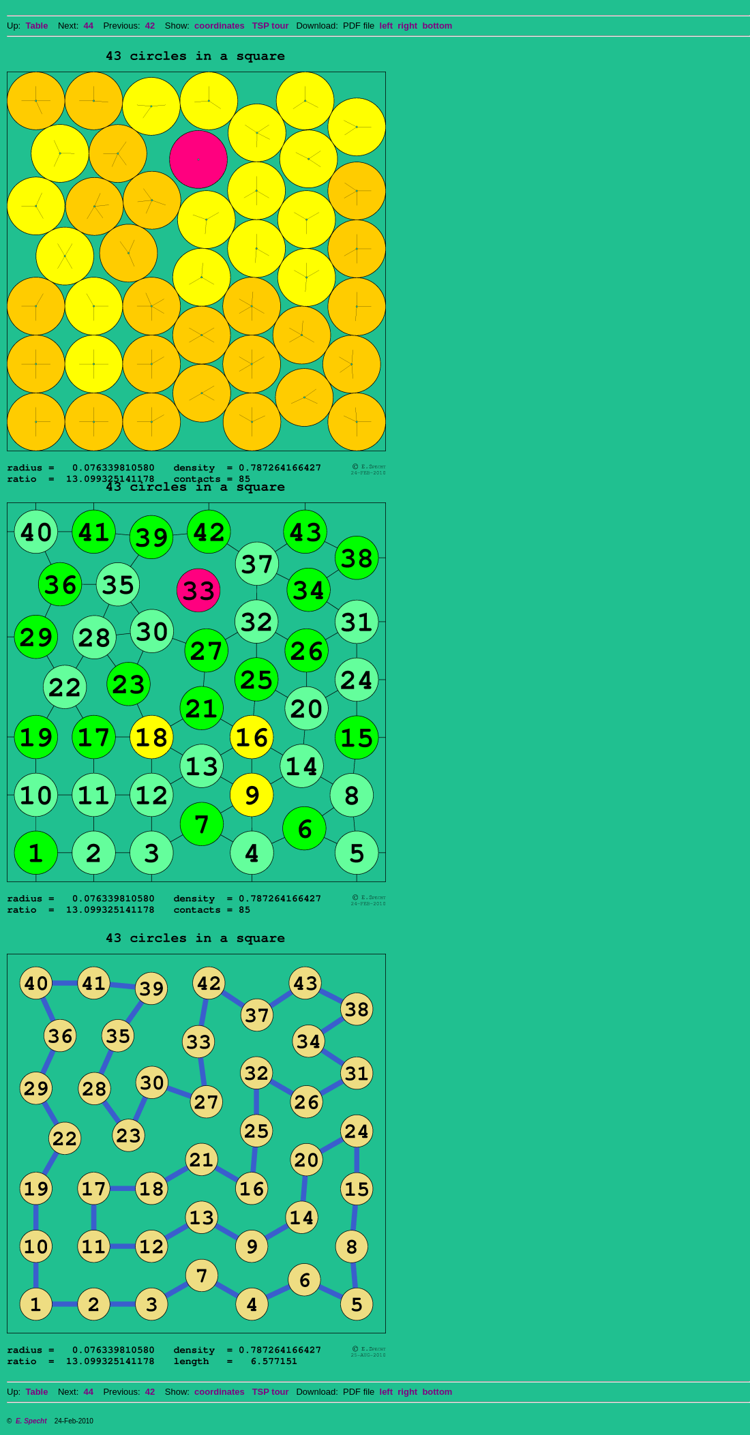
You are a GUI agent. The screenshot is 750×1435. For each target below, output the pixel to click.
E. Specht (31, 1421)
